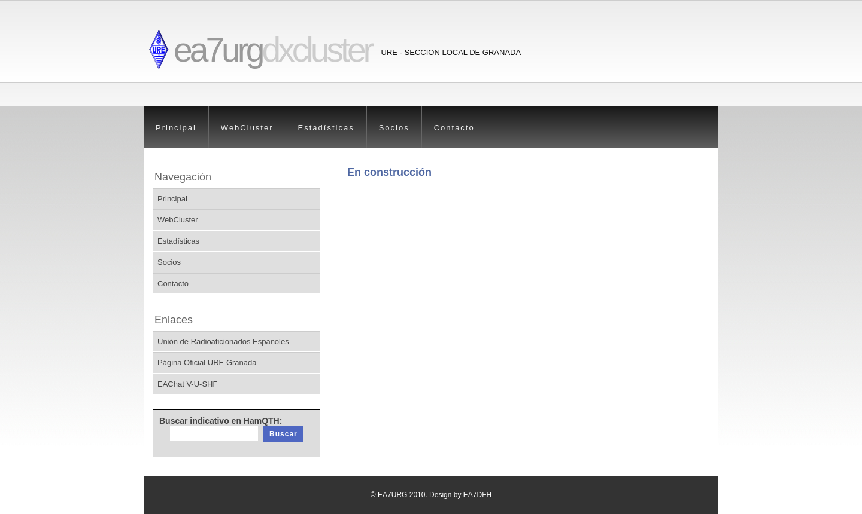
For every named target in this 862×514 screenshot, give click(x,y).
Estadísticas (326, 127)
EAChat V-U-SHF (187, 384)
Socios (394, 127)
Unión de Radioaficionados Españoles (223, 341)
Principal (176, 127)
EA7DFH (477, 495)
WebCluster (247, 127)
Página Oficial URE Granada (206, 362)
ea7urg (273, 49)
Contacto (454, 127)
